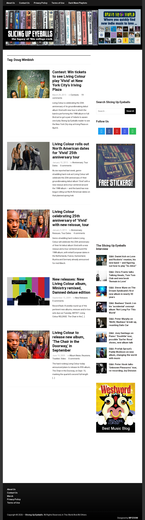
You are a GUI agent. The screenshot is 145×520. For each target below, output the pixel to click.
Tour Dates (66, 233)
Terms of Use (58, 3)
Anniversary (77, 162)
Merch (10, 496)
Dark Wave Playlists (78, 3)
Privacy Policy (40, 3)
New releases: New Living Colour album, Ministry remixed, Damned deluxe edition (71, 286)
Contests (75, 95)
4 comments (79, 233)
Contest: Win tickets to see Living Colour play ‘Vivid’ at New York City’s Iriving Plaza (69, 81)
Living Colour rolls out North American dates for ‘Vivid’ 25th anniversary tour (70, 150)
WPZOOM (133, 518)
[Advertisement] (117, 71)
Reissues (56, 233)
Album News (75, 355)
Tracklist (56, 358)
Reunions (86, 355)
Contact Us (24, 3)
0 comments (66, 165)
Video (63, 358)
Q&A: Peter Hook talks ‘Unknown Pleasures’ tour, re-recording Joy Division (123, 367)
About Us (10, 3)
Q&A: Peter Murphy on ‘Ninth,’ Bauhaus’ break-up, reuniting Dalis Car (123, 322)
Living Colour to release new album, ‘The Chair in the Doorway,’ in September (68, 341)
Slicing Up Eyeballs (34, 515)
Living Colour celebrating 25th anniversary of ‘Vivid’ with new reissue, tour (70, 218)
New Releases (81, 298)
